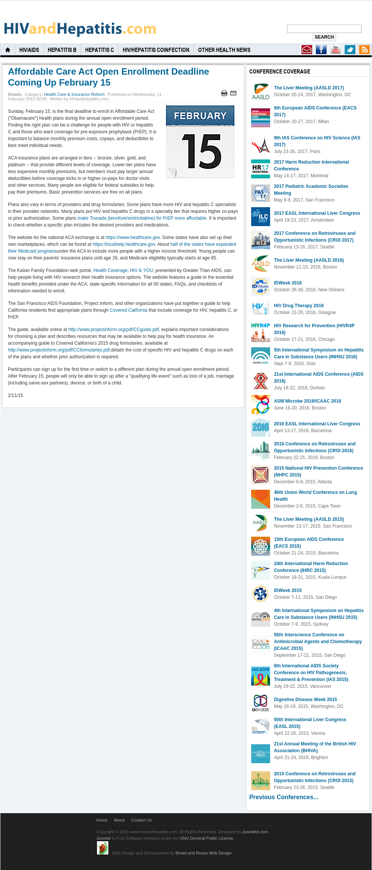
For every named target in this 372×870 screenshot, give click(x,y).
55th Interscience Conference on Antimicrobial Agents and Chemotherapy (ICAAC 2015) (318, 641)
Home (101, 820)
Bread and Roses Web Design (203, 853)
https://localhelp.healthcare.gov (123, 244)
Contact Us (141, 820)
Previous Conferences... (283, 797)
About (119, 820)
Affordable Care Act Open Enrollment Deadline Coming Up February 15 (108, 76)
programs (47, 251)
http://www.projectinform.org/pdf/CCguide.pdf (113, 329)
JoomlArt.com (255, 831)
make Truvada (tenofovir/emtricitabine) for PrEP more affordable (141, 218)
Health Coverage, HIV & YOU (123, 270)
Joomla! (103, 838)
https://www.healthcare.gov (133, 237)
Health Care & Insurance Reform (74, 94)
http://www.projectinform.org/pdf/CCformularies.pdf (59, 350)
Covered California (128, 310)
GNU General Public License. (207, 838)
